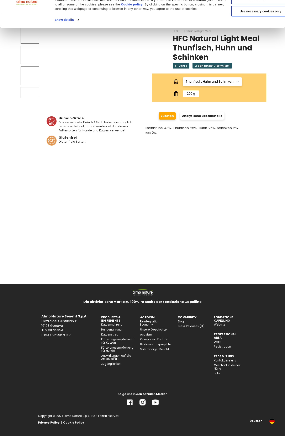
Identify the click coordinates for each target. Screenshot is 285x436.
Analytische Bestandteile (202, 116)
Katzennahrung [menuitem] (111, 325)
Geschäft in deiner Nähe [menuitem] (227, 367)
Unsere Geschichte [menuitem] (153, 330)
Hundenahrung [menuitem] (111, 330)
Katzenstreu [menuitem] (109, 335)
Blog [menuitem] (181, 321)
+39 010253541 (52, 330)
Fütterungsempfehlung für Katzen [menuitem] (117, 341)
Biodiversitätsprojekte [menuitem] (155, 344)
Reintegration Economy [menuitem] (149, 323)
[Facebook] (129, 405)
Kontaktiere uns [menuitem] (225, 361)
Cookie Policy (73, 423)
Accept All (250, 10)
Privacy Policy (49, 423)
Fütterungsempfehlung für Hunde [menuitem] (117, 349)
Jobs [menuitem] (217, 373)
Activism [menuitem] (146, 335)
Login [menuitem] (217, 342)
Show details (64, 47)
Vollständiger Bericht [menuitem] (154, 349)
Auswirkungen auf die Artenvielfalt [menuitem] (116, 357)
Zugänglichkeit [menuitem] (111, 364)
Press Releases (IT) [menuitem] (191, 326)
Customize (250, 22)
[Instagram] (142, 405)
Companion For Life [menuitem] (154, 339)
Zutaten (167, 116)
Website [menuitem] (220, 325)
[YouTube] (155, 405)
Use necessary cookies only (250, 35)
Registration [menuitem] (222, 347)
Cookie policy (166, 28)
